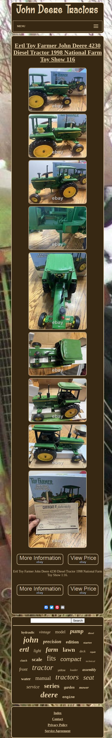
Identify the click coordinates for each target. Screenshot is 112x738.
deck (83, 651)
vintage (44, 632)
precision (52, 641)
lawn (69, 649)
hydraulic (28, 632)
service (32, 686)
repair (93, 652)
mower (84, 687)
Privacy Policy (57, 725)
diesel (91, 633)
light (37, 650)
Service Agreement (57, 731)
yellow (61, 670)
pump (76, 631)
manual (43, 678)
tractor (42, 667)
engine (68, 697)
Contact (57, 719)
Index (58, 713)
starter (87, 642)
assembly (89, 670)
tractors (67, 677)
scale (37, 659)
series (51, 685)
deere (49, 694)
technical (90, 661)
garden (69, 687)
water (26, 679)
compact (70, 659)
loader (74, 670)
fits (51, 658)
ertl (24, 649)
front (23, 669)
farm (52, 649)
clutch (23, 660)
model (60, 632)
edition (72, 641)
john (31, 639)
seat (88, 677)
